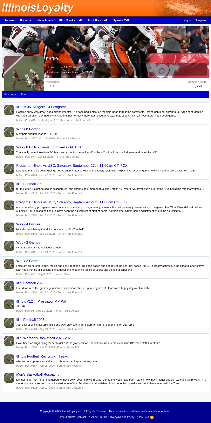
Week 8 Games (28, 129)
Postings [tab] (10, 94)
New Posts (45, 20)
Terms (103, 416)
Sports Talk (121, 20)
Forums (25, 20)
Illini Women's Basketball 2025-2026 (44, 338)
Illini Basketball (70, 20)
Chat (66, 274)
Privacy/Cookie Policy (121, 416)
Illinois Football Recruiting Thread (42, 356)
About (94, 416)
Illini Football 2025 (30, 184)
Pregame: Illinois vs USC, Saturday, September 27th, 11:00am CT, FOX (72, 166)
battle (19, 120)
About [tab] (24, 94)
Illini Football (97, 20)
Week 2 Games (28, 261)
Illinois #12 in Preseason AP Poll (41, 301)
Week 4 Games (28, 224)
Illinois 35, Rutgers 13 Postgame (41, 107)
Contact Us (83, 416)
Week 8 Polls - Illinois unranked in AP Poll (48, 147)
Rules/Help (142, 416)
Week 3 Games (28, 243)
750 (52, 86)
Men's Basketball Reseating (37, 374)
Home (9, 20)
